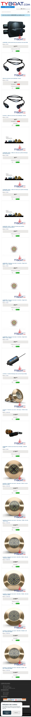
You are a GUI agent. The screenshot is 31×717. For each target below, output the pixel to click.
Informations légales (7, 687)
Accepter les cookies (6, 713)
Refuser (16, 712)
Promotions (6, 694)
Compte (23, 8)
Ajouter (17, 88)
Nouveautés (6, 693)
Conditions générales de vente (9, 688)
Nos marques (6, 692)
